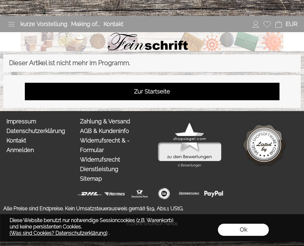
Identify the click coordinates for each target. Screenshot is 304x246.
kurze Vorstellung (43, 24)
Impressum (21, 121)
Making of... (85, 24)
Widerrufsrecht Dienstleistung (100, 164)
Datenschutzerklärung (35, 131)
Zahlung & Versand (105, 121)
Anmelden (20, 150)
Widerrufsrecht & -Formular (105, 145)
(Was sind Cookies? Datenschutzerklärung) (58, 233)
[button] (11, 24)
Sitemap (91, 178)
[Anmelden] (255, 24)
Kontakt (113, 24)
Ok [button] (243, 229)
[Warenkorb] (278, 24)
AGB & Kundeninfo (104, 131)
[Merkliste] (267, 24)
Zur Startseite (152, 91)
